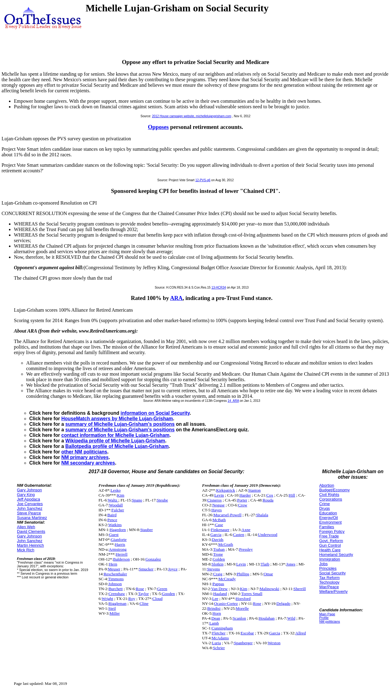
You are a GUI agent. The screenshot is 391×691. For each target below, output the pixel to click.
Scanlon (239, 618)
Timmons (116, 579)
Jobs (323, 563)
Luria (216, 643)
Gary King (26, 494)
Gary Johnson (29, 490)
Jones (290, 564)
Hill (292, 495)
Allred (300, 633)
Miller (114, 613)
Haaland (220, 593)
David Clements (31, 531)
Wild (291, 618)
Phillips (243, 574)
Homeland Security (336, 554)
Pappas (218, 583)
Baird (112, 515)
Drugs (324, 508)
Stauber (146, 529)
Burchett (115, 588)
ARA (176, 298)
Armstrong (118, 549)
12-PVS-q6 (202, 180)
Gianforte (119, 539)
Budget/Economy (334, 490)
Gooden (168, 593)
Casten (238, 534)
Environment (330, 522)
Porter (242, 500)
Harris (120, 544)
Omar (268, 574)
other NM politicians (84, 451)
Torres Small (251, 593)
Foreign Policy (331, 531)
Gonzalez (153, 559)
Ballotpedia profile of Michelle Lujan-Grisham (117, 446)
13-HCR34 (218, 287)
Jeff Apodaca (28, 499)
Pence (112, 519)
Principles (327, 568)
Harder (245, 495)
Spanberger (243, 643)
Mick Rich (25, 550)
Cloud (158, 598)
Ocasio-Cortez (226, 603)
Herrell (122, 554)
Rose (140, 588)
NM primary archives (84, 457)
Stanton (254, 490)
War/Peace (329, 587)
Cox (270, 495)
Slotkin (218, 564)
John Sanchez (29, 508)
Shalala (262, 515)
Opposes (158, 127)
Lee (215, 598)
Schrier (219, 647)
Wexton (274, 643)
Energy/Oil (328, 517)
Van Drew (219, 588)
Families (326, 527)
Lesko (116, 490)
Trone (218, 554)
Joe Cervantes (30, 503)
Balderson (121, 559)
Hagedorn (118, 529)
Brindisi (214, 608)
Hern (113, 564)
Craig (217, 574)
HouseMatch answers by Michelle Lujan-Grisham (117, 418)
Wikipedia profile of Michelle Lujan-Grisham (115, 440)
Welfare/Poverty (333, 591)
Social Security (332, 573)
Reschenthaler (115, 574)
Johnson (115, 583)
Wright (107, 598)
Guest (114, 534)
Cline (144, 603)
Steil (112, 608)
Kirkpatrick (225, 490)
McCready (227, 579)
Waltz (113, 500)
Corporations (330, 499)
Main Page (327, 614)
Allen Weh (26, 527)
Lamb (214, 623)
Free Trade (329, 536)
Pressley (246, 549)
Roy (131, 598)
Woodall (116, 505)
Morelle (242, 608)
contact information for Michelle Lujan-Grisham (115, 435)
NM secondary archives (88, 462)
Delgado (283, 603)
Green (162, 588)
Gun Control (330, 545)
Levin (219, 495)
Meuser (114, 569)
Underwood (267, 534)
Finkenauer (220, 529)
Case (219, 524)
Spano (137, 500)
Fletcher (219, 633)
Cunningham (222, 628)
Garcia (216, 534)
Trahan (219, 549)
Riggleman (117, 603)
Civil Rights (329, 494)
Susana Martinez (32, 517)
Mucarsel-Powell (228, 515)
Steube (162, 500)
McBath (219, 519)
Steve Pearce (29, 513)
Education (328, 513)
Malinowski (269, 588)
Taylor (143, 593)
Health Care (329, 550)
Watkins (114, 524)
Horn (217, 613)
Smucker (146, 569)
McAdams (220, 638)
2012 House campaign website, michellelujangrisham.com (191, 116)
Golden (219, 559)
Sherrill (300, 588)
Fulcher (118, 510)
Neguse (218, 505)
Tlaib (265, 564)
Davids (218, 539)
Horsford (243, 598)
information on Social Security (154, 413)
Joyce (172, 569)
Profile (324, 618)
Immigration (329, 559)
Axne (246, 529)
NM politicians (329, 621)
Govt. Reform (331, 540)
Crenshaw (116, 593)
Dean (215, 618)
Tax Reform (329, 577)
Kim (120, 495)
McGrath (225, 544)
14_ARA (233, 400)
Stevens (213, 569)
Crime (324, 503)
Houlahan (267, 618)
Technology (329, 582)
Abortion (326, 485)
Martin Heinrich (30, 545)
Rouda (268, 500)
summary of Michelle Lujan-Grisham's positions (120, 424)
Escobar (247, 633)
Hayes (216, 510)
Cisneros (214, 500)
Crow (242, 505)
